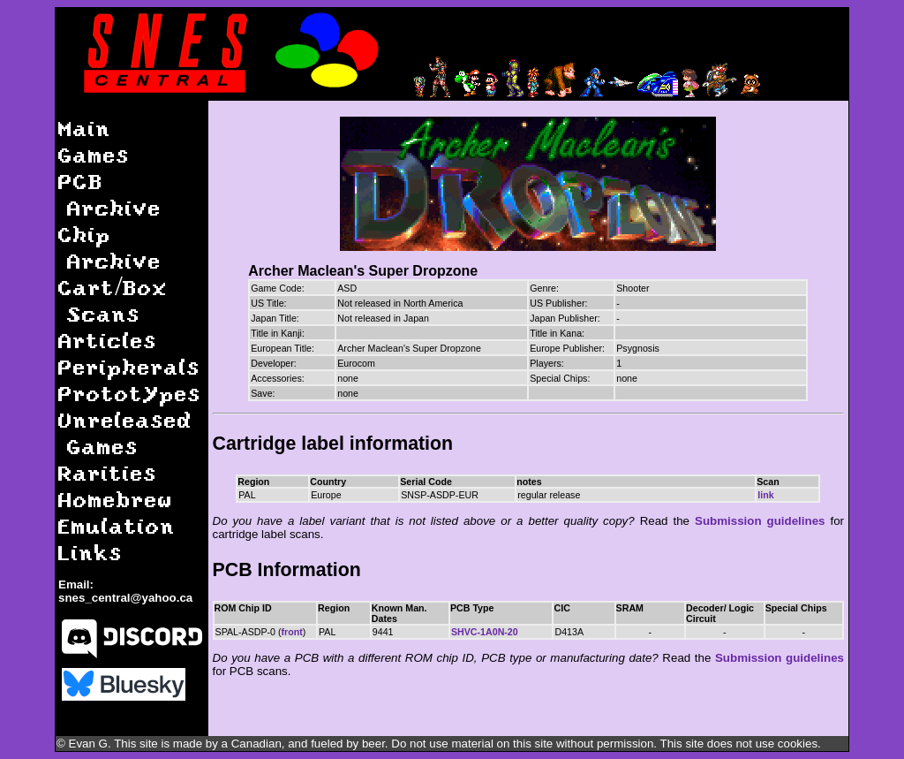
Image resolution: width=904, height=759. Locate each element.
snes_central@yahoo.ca (125, 597)
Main (84, 127)
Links (90, 551)
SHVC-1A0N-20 (484, 631)
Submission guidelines (760, 521)
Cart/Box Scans (113, 300)
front (292, 631)
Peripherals (129, 366)
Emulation (117, 525)
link (765, 495)
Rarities (107, 472)
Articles (107, 339)
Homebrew (115, 498)
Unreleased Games (125, 432)
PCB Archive (110, 194)
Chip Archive (110, 247)
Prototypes (129, 392)
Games (94, 154)
